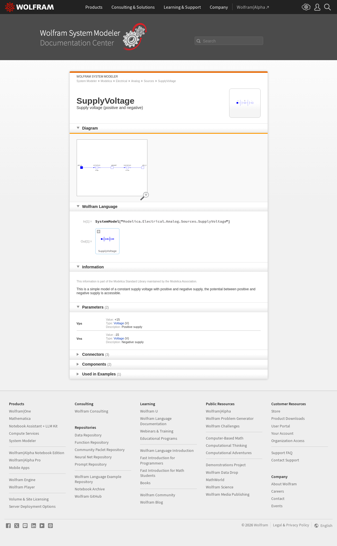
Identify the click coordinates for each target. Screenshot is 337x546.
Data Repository (88, 435)
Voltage (119, 323)
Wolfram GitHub (88, 496)
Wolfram (261, 524)
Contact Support (285, 460)
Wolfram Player (22, 487)
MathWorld (215, 479)
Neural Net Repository (93, 456)
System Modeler (87, 81)
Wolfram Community (157, 494)
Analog (135, 81)
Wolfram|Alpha (218, 411)
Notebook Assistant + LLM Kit (33, 426)
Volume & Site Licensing (29, 499)
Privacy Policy (297, 524)
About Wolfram (284, 483)
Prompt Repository (91, 464)
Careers (277, 491)
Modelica (106, 81)
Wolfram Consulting (91, 411)
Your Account (282, 433)
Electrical (121, 81)
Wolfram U (149, 411)
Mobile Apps (19, 467)
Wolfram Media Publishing (227, 494)
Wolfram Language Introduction (167, 450)
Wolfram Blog (151, 502)
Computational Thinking (226, 445)
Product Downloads (288, 418)
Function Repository (92, 442)
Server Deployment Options (32, 506)
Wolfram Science (219, 487)
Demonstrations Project (226, 464)
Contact (277, 498)
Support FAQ (281, 452)
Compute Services (24, 433)
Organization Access (287, 440)
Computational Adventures (229, 452)
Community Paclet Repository (100, 449)
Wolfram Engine (22, 479)
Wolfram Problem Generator (230, 418)
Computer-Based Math (224, 438)
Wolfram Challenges (223, 426)
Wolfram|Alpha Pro (25, 460)
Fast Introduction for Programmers (157, 460)
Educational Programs (158, 438)
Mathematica (20, 418)
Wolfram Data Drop (222, 472)
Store (275, 411)
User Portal (280, 426)
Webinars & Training (156, 431)
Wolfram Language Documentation (156, 421)
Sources (149, 81)
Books (145, 482)
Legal (277, 524)
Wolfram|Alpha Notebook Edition (36, 452)
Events (277, 505)
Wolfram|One (20, 411)
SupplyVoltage (167, 81)
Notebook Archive (90, 488)
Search (209, 41)
